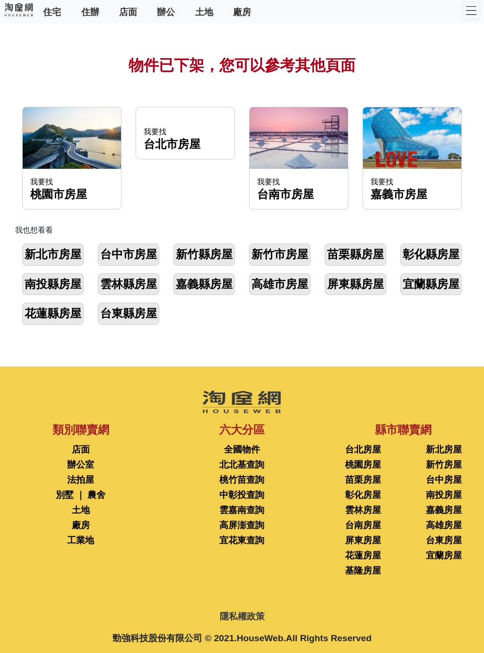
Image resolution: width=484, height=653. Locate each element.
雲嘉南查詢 (241, 510)
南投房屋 (444, 495)
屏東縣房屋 (355, 284)
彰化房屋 (363, 495)
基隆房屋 (363, 570)
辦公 (166, 12)
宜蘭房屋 (444, 555)
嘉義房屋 (444, 510)
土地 (204, 12)
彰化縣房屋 (431, 254)
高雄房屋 (444, 525)
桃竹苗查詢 (241, 480)
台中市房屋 (128, 254)
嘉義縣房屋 (204, 284)
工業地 (80, 540)
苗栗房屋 (363, 480)
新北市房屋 (53, 254)
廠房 (242, 12)
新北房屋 (444, 449)
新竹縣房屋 (204, 254)
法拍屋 (80, 480)
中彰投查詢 (241, 495)
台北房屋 (363, 449)
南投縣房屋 (53, 284)
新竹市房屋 (279, 254)
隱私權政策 (242, 616)
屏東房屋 (363, 540)
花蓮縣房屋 (53, 313)
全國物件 (242, 449)
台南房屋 (363, 525)
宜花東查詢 (241, 540)
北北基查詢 (241, 465)
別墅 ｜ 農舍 (81, 495)
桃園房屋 (363, 465)
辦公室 (80, 465)
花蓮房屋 (363, 555)
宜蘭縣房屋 (431, 284)
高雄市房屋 (279, 284)
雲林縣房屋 (128, 284)
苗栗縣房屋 (355, 254)
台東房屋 (444, 540)
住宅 (52, 12)
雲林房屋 (363, 510)
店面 (128, 12)
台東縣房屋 (128, 313)
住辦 (90, 12)
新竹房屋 (444, 465)
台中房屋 (444, 480)
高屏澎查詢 (241, 525)
